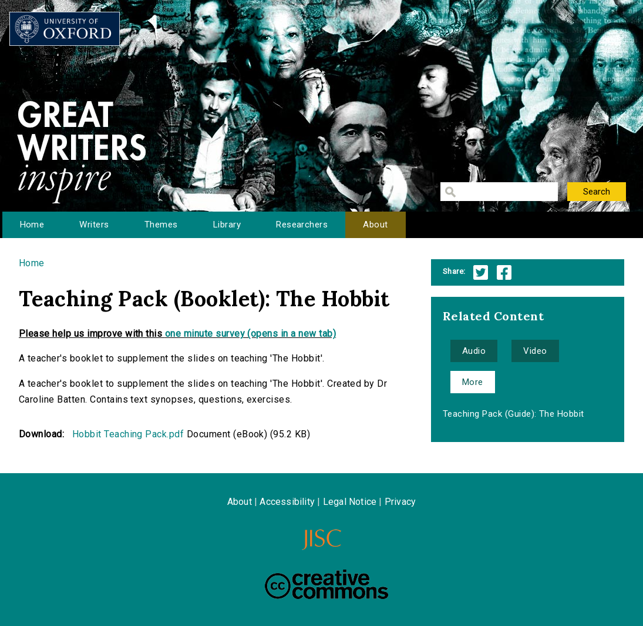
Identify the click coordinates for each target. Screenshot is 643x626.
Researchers (302, 224)
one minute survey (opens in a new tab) (250, 333)
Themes (161, 224)
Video (535, 351)
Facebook (504, 272)
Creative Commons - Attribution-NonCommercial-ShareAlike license (326, 584)
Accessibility (287, 501)
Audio (474, 351)
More (472, 382)
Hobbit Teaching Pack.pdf (128, 434)
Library (227, 224)
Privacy (400, 501)
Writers (94, 224)
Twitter (480, 272)
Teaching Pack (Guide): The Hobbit (513, 414)
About (375, 224)
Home (32, 224)
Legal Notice (349, 501)
